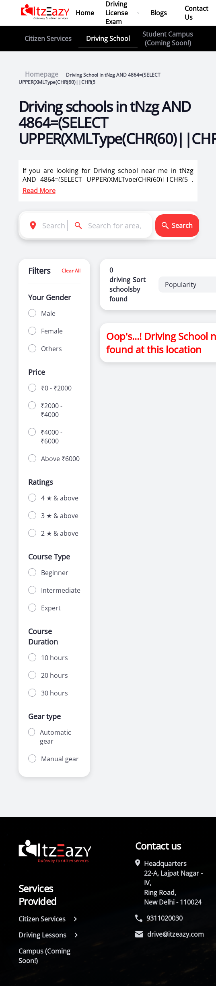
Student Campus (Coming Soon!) (167, 38)
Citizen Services (48, 38)
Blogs (158, 12)
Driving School (108, 38)
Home (85, 12)
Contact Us (196, 13)
